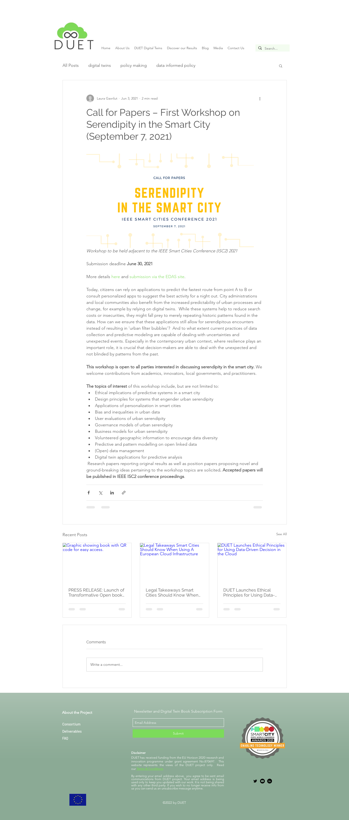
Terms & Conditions (149, 769)
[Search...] (272, 48)
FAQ (65, 738)
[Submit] (178, 733)
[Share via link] (123, 492)
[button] (280, 66)
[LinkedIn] (269, 781)
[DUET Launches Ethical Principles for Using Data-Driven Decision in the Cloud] (252, 562)
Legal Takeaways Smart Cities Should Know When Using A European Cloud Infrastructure (172, 592)
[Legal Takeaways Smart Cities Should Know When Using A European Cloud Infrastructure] (174, 562)
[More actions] (260, 98)
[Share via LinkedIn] (112, 492)
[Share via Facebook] (88, 492)
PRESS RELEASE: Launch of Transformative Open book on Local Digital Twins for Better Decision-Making (96, 592)
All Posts (71, 65)
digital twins (99, 65)
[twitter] (255, 781)
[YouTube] (262, 781)
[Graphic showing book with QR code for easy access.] (97, 562)
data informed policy (175, 65)
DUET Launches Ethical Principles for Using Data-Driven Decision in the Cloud (249, 592)
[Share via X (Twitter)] (100, 492)
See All (281, 534)
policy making (133, 65)
